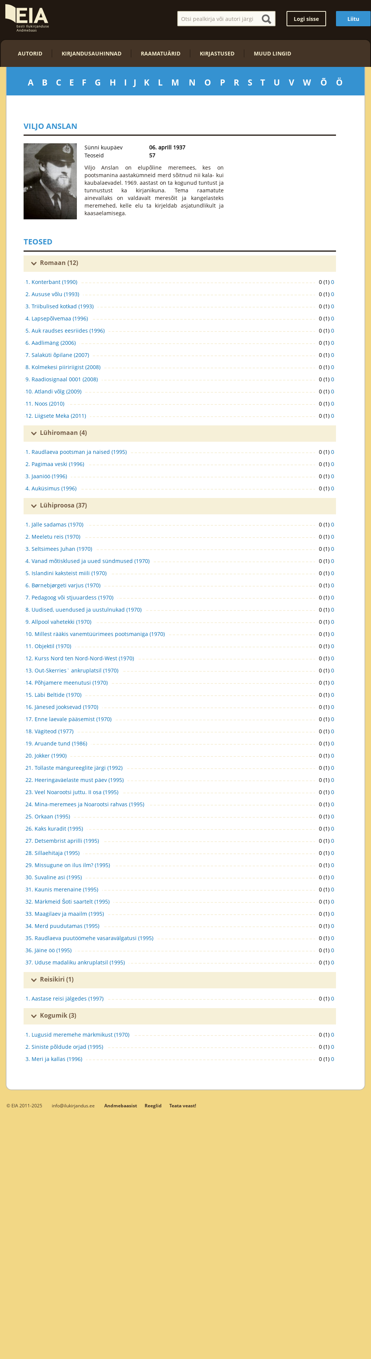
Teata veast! (182, 1105)
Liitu (353, 18)
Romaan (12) (59, 262)
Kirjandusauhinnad (91, 53)
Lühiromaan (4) (63, 432)
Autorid (30, 53)
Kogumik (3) (58, 1015)
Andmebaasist (120, 1105)
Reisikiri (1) (56, 979)
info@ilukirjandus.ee (73, 1105)
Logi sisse (306, 18)
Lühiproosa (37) (63, 505)
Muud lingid (272, 53)
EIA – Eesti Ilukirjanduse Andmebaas (27, 18)
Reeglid (153, 1105)
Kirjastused (217, 53)
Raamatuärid (160, 53)
